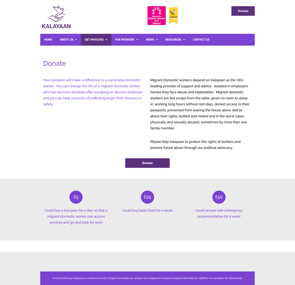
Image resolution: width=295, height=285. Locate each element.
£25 (147, 197)
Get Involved (94, 39)
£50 (219, 197)
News (150, 39)
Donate (243, 11)
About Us (66, 39)
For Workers (124, 39)
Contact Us (201, 39)
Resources (173, 39)
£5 (76, 197)
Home (48, 39)
